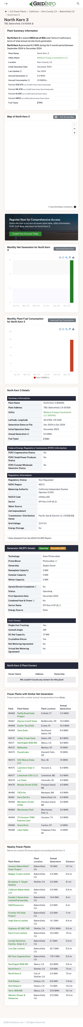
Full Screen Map (63, 117)
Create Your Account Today (25, 234)
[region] (41, 165)
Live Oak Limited (16, 948)
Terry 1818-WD (15, 990)
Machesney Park (25, 810)
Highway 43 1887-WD (19, 928)
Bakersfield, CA (67, 11)
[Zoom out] (74, 129)
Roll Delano (14, 981)
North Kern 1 (14, 969)
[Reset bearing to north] (74, 133)
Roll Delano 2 (14, 986)
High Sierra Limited (18, 920)
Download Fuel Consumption (62, 320)
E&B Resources (16, 905)
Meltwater (22, 747)
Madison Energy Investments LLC (52, 58)
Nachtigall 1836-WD (27, 743)
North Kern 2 (14, 973)
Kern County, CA (49, 11)
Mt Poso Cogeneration (19, 956)
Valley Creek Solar (26, 738)
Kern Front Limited (17, 933)
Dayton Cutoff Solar (27, 721)
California (33, 11)
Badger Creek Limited (19, 874)
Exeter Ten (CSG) (25, 726)
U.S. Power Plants (18, 11)
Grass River (23, 825)
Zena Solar (22, 730)
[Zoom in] (74, 124)
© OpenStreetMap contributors (60, 207)
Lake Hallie (22, 830)
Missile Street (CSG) (27, 785)
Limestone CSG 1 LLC (27, 775)
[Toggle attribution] (75, 207)
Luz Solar (22, 780)
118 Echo (21, 792)
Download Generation (65, 249)
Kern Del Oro (23, 797)
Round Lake (23, 752)
